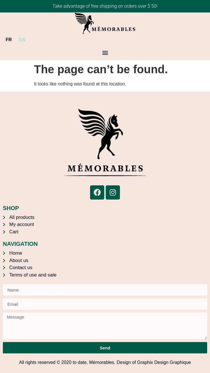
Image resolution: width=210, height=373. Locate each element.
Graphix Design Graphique (164, 362)
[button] (105, 52)
